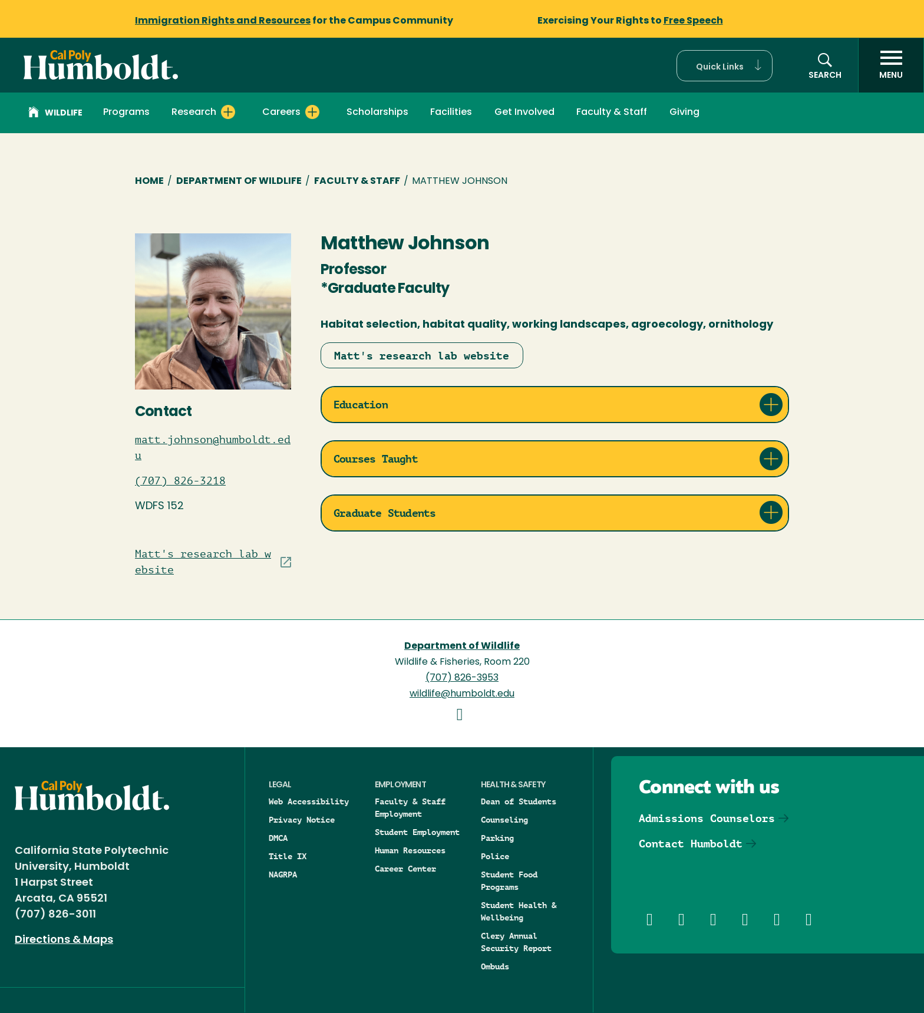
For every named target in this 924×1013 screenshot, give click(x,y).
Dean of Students (518, 801)
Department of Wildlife (239, 181)
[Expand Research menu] (228, 112)
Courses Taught (376, 459)
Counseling (504, 819)
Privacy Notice (302, 819)
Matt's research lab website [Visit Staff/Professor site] (203, 562)
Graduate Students (384, 513)
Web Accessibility (309, 801)
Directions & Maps (64, 940)
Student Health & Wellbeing (518, 911)
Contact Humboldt (690, 843)
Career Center (405, 868)
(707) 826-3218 (180, 481)
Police (495, 856)
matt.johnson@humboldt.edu (213, 447)
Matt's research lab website (421, 355)
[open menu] (891, 65)
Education (361, 404)
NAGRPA (283, 874)
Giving (684, 112)
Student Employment (417, 832)
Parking (497, 838)
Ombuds (495, 966)
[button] (724, 65)
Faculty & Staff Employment (410, 808)
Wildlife (55, 114)
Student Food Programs (509, 881)
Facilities (451, 112)
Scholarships (377, 112)
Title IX (287, 856)
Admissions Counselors (707, 818)
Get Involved (524, 112)
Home (149, 181)
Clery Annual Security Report (516, 942)
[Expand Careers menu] (312, 112)
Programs (126, 112)
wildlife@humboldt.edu (462, 694)
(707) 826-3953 (462, 678)
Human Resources (410, 850)
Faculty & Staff (611, 112)
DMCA (278, 838)
